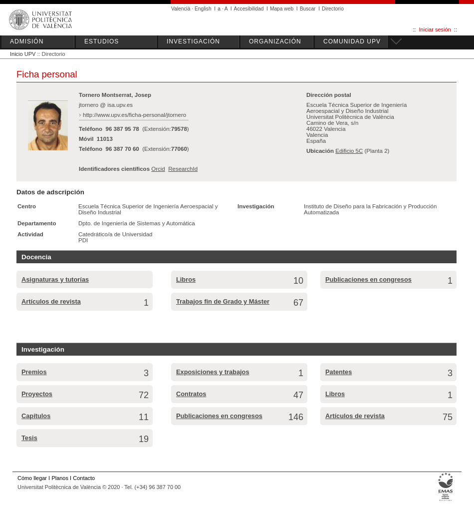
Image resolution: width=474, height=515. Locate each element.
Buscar (308, 8)
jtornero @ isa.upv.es (106, 105)
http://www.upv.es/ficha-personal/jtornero (134, 115)
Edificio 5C (349, 151)
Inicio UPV (22, 54)
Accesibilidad (249, 8)
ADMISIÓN (26, 41)
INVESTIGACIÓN (193, 41)
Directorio (333, 8)
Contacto (84, 478)
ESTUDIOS (101, 41)
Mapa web (281, 8)
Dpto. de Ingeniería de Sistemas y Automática (136, 223)
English (203, 8)
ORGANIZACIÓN (275, 41)
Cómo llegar (32, 478)
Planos (59, 478)
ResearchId (183, 169)
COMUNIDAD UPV (352, 41)
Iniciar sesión (435, 29)
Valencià (181, 8)
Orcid (158, 169)
